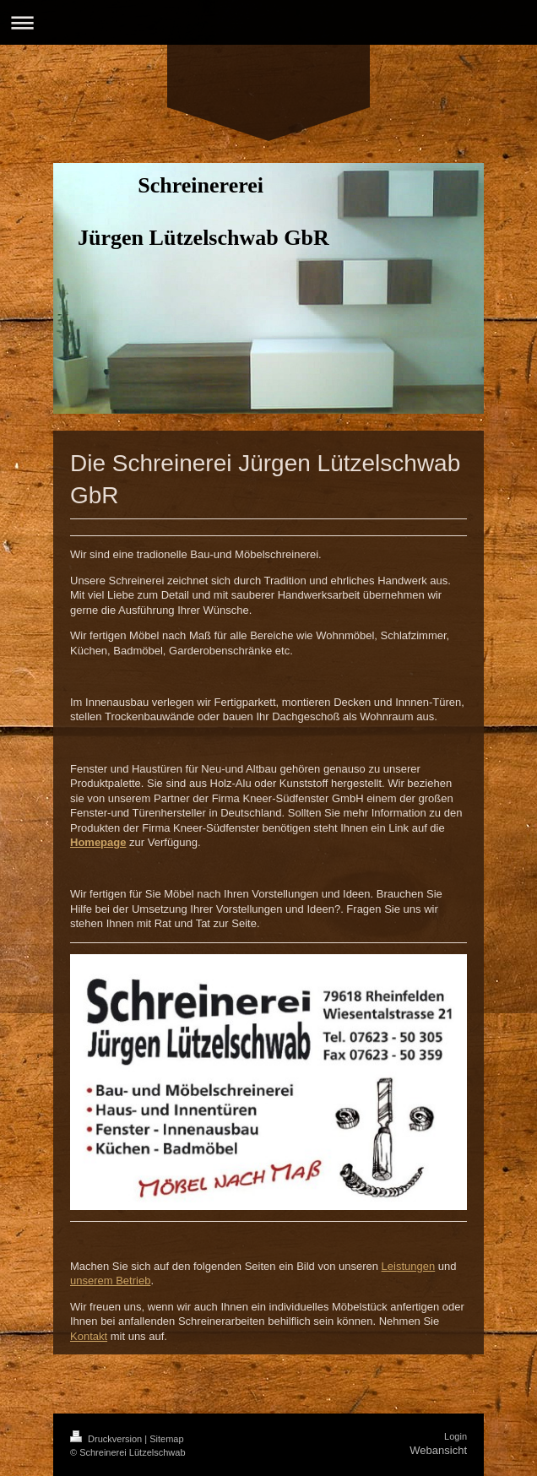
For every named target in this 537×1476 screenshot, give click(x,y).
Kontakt (88, 1336)
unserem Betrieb (110, 1280)
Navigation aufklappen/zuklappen (268, 22)
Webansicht (438, 1450)
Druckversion (107, 1439)
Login (455, 1436)
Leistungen (409, 1266)
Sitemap (166, 1439)
